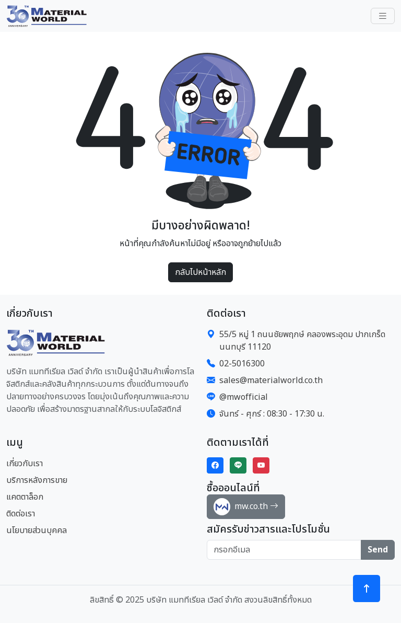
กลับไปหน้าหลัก (200, 272)
